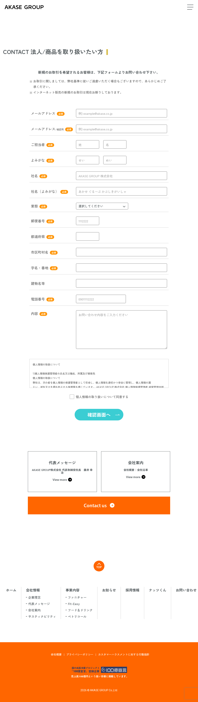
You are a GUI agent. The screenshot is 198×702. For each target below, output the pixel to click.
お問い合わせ (186, 589)
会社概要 (56, 654)
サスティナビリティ (42, 616)
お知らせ (109, 589)
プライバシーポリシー (79, 654)
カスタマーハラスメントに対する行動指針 (123, 654)
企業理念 (34, 597)
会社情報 (33, 589)
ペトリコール (77, 616)
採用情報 (132, 589)
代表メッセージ (39, 603)
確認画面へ (99, 414)
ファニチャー (77, 597)
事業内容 (72, 589)
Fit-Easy (74, 603)
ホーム (11, 589)
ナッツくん (157, 589)
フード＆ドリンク (80, 610)
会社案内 (34, 610)
